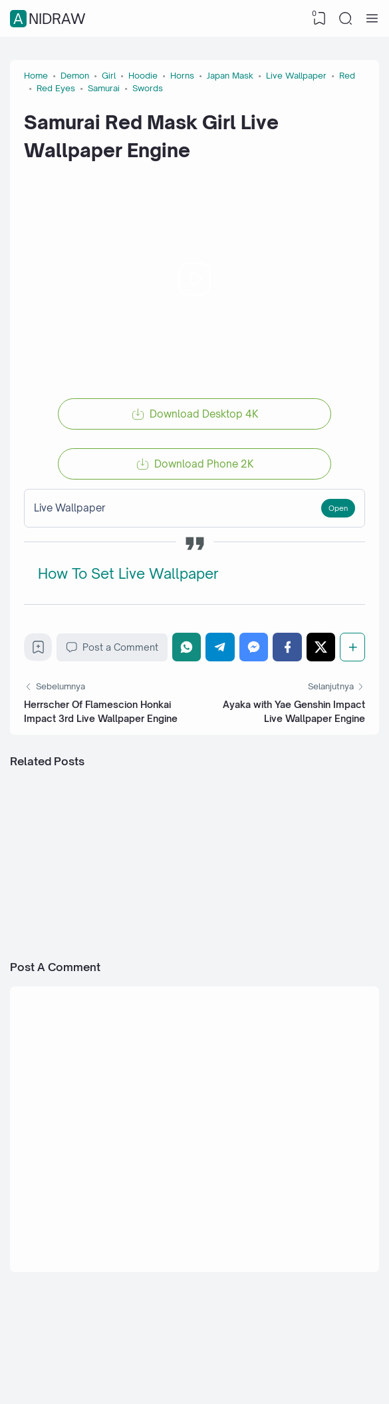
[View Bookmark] (319, 18)
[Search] (345, 18)
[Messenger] (254, 647)
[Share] (352, 647)
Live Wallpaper (69, 508)
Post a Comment (112, 647)
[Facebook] (287, 647)
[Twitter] (321, 647)
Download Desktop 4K (204, 414)
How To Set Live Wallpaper (128, 573)
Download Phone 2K (203, 464)
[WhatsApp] (186, 647)
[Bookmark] (38, 650)
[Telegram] (220, 647)
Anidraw (49, 18)
